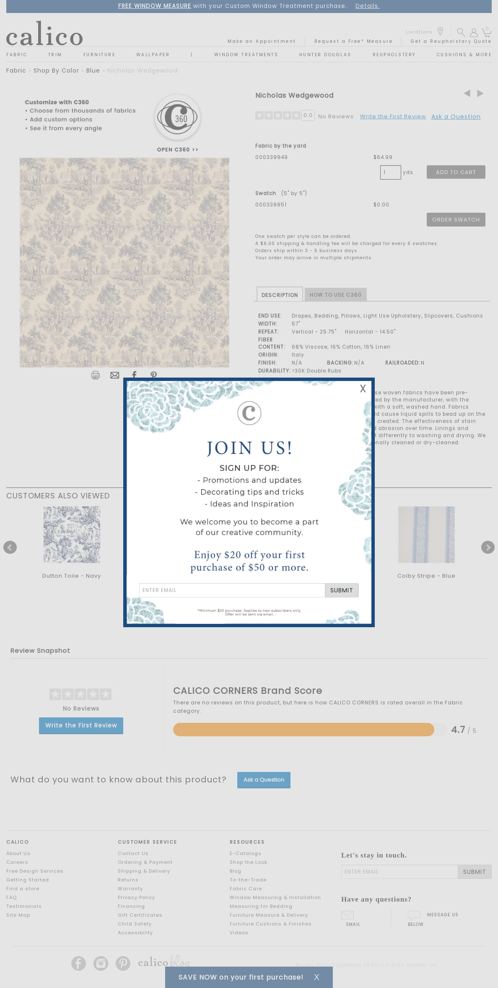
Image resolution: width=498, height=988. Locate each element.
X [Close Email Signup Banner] (363, 388)
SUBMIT (341, 590)
